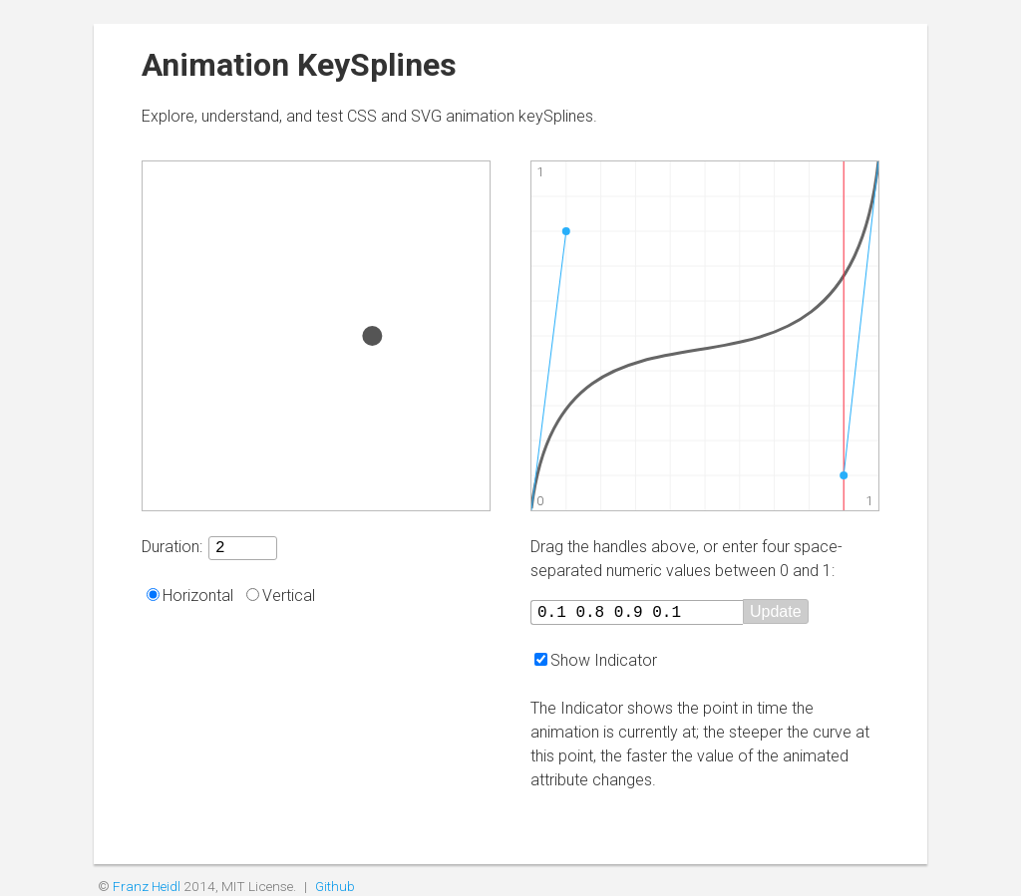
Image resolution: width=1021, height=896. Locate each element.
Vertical (288, 598)
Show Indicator (603, 660)
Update (811, 612)
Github (335, 886)
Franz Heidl (146, 886)
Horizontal (198, 598)
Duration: (172, 549)
